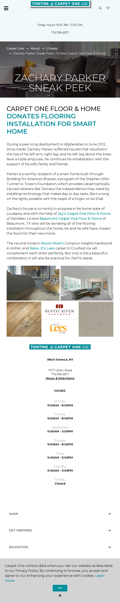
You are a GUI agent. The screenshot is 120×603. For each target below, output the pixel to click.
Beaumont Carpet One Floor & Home (70, 219)
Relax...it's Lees (42, 248)
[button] (100, 8)
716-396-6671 (60, 32)
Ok (60, 588)
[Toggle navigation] (6, 8)
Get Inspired (60, 530)
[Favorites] (108, 8)
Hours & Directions (60, 378)
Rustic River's (52, 243)
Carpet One (15, 48)
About (35, 48)
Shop (60, 514)
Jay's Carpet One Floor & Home (84, 214)
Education (60, 547)
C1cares (52, 48)
